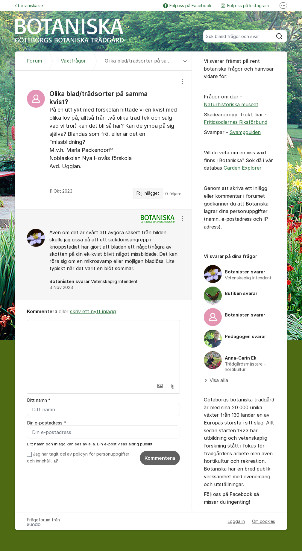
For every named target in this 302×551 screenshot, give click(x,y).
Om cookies (263, 521)
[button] (160, 386)
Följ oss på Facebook (187, 5)
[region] (103, 140)
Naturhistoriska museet (231, 104)
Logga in (236, 521)
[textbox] (103, 350)
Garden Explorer (242, 168)
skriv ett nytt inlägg (93, 311)
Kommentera (160, 458)
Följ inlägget (147, 193)
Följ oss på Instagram (245, 5)
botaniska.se (29, 5)
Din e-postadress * (46, 423)
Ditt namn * (38, 400)
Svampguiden (245, 132)
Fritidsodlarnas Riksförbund (235, 122)
